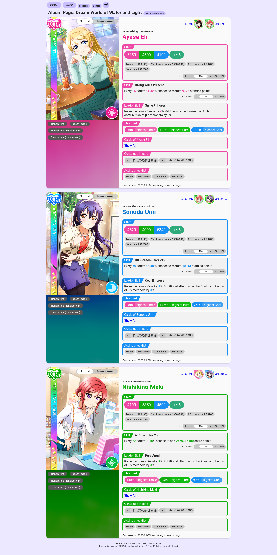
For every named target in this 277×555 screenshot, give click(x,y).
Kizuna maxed (160, 176)
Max (222, 96)
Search (69, 5)
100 (222, 76)
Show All (130, 145)
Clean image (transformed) (65, 137)
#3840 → (216, 374)
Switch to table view (154, 13)
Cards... (54, 5)
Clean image (80, 123)
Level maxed (177, 176)
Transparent (57, 123)
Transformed (105, 21)
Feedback (83, 6)
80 (216, 76)
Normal (85, 21)
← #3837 (192, 24)
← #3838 (192, 374)
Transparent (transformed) (65, 130)
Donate (96, 6)
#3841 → (216, 199)
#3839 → (216, 24)
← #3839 (192, 199)
